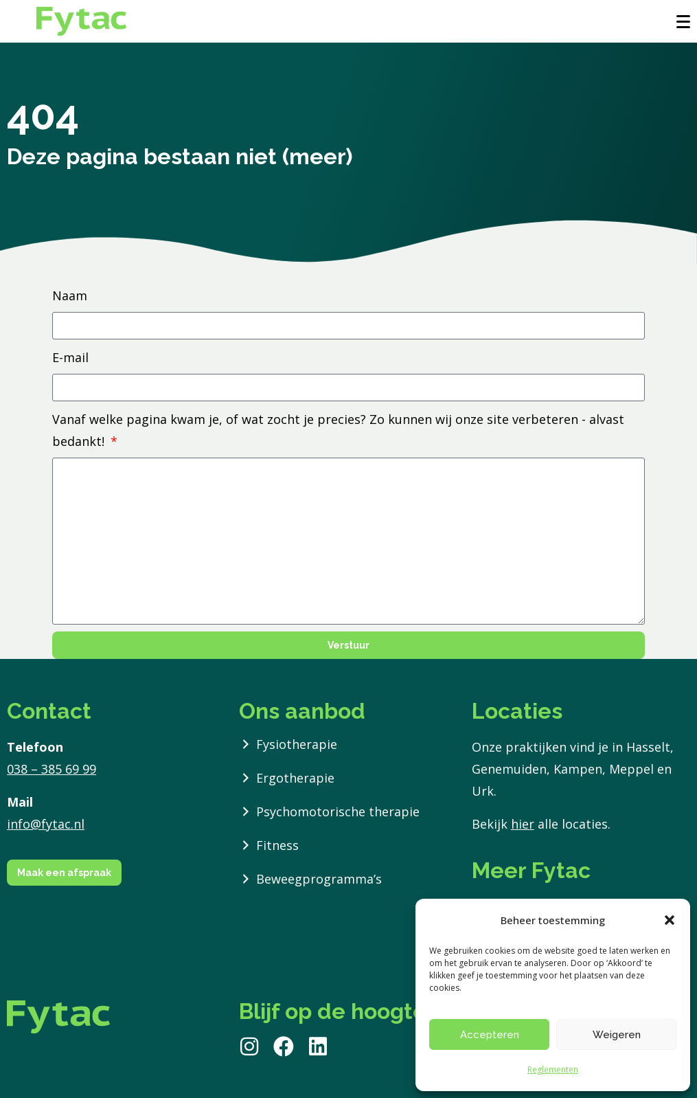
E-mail (70, 357)
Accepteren (489, 1035)
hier (522, 824)
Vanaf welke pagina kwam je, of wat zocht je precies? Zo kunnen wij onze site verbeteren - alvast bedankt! (338, 430)
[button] (669, 920)
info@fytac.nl (45, 824)
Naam (69, 295)
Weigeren (617, 1035)
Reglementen (552, 1069)
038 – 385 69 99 (51, 769)
